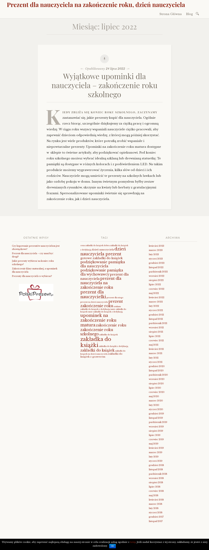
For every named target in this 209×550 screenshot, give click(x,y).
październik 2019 (158, 422)
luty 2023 (154, 254)
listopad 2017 (156, 521)
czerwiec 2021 (156, 340)
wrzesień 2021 (156, 327)
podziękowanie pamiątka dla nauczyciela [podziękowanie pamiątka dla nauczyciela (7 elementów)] (102, 264)
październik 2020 (158, 375)
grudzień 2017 (156, 516)
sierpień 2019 (156, 431)
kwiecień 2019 (156, 448)
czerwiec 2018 (156, 491)
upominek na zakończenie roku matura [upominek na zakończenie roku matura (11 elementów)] (98, 320)
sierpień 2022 (156, 280)
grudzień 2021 (156, 314)
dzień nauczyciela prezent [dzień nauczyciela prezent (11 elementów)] (103, 251)
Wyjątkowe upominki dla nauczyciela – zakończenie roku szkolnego (104, 85)
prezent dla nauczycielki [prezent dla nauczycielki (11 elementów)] (93, 294)
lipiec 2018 (154, 486)
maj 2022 (154, 293)
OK (112, 546)
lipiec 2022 (155, 284)
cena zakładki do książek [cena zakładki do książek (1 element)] (91, 245)
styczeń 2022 (156, 310)
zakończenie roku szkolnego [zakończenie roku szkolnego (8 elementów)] (96, 331)
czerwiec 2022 (156, 289)
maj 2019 (153, 443)
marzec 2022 (156, 301)
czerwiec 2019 (156, 439)
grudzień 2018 (156, 465)
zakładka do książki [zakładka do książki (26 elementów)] (95, 342)
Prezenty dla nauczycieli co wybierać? (32, 276)
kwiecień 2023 (156, 246)
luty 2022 (154, 306)
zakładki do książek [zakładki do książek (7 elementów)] (97, 350)
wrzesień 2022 (156, 276)
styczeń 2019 (155, 461)
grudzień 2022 (156, 263)
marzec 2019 (155, 452)
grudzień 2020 (157, 366)
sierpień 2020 (156, 383)
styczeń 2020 (156, 409)
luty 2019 (153, 456)
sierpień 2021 (156, 332)
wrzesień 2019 (156, 426)
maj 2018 (153, 495)
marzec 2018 (155, 504)
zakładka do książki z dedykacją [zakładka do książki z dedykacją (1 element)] (113, 346)
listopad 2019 (156, 418)
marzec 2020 (156, 400)
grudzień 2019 (156, 413)
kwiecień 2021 (156, 349)
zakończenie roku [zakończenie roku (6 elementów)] (111, 325)
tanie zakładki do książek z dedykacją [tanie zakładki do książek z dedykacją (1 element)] (105, 312)
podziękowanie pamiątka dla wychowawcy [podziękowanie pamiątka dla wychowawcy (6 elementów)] (101, 272)
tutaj (132, 542)
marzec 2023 (156, 250)
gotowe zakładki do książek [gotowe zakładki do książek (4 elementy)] (101, 258)
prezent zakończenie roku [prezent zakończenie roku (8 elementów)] (101, 303)
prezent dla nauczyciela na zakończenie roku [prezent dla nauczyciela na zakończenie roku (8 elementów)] (100, 283)
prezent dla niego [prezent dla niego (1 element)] (115, 298)
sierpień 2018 (156, 482)
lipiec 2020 (155, 388)
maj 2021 (153, 344)
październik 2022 (158, 271)
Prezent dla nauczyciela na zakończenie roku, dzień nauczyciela (96, 4)
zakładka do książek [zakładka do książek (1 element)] (108, 335)
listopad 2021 (156, 319)
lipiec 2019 (154, 435)
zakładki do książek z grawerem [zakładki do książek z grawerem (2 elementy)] (101, 355)
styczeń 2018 (155, 512)
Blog (189, 14)
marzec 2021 (155, 353)
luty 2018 (153, 508)
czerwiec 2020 (156, 392)
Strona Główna (170, 14)
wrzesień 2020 (156, 379)
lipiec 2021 (154, 336)
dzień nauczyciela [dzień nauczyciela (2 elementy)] (103, 249)
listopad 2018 (156, 469)
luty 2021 (153, 357)
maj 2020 (154, 396)
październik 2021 (158, 323)
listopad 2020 (156, 370)
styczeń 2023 (156, 258)
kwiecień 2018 (156, 499)
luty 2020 (154, 405)
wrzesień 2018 (156, 478)
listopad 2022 (156, 267)
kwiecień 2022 (156, 297)
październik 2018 (158, 474)
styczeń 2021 (155, 362)
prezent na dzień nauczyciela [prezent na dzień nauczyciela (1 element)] (94, 302)
